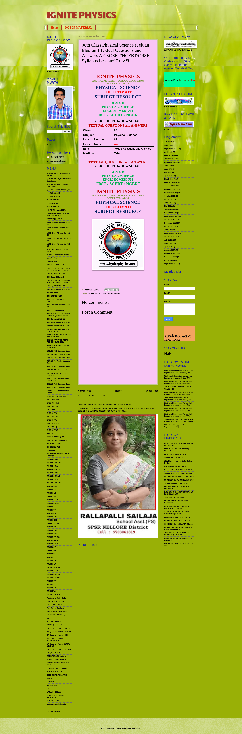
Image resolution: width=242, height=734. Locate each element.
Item (86, 148)
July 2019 (168, 230)
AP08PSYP (51, 510)
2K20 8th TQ (52, 413)
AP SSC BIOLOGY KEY (173, 458)
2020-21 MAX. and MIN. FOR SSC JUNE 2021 (58, 330)
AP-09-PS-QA (52, 479)
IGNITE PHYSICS (81, 14)
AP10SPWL (51, 591)
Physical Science (125, 135)
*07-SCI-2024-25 (53, 196)
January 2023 (169, 159)
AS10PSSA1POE (53, 594)
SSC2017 (50, 678)
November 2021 (170, 193)
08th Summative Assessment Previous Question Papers (58, 269)
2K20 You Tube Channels (57, 440)
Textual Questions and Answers (132, 148)
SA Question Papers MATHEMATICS (55, 639)
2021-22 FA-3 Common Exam (58, 358)
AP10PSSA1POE (53, 574)
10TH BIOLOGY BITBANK (174, 497)
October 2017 (169, 260)
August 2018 (169, 236)
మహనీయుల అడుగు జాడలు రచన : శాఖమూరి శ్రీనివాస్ (177, 329)
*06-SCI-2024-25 (53, 193)
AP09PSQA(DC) (53, 537)
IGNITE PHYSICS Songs (56, 615)
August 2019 (169, 226)
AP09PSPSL (52, 530)
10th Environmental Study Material (178, 473)
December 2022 (170, 162)
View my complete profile (57, 161)
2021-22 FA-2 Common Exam (58, 354)
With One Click (53, 701)
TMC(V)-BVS (52, 685)
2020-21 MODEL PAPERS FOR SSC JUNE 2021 (59, 336)
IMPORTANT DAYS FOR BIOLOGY (178, 517)
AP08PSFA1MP (53, 500)
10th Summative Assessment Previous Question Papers (58, 315)
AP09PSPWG (52, 533)
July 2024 (168, 142)
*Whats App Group (54, 219)
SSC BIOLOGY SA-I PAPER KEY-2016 (179, 524)
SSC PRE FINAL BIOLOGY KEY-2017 (179, 476)
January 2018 (169, 250)
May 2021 (168, 206)
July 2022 (168, 165)
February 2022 (170, 182)
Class (87, 130)
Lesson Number (94, 139)
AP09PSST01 (52, 547)
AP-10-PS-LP (52, 486)
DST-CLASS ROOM (54, 605)
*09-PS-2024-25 (53, 203)
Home (54, 27)
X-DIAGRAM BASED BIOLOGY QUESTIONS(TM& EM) (176, 513)
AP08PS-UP (51, 493)
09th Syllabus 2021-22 (56, 286)
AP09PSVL (51, 554)
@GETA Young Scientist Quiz (59, 190)
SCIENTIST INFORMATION (57, 675)
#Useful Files (52, 258)
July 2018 (168, 240)
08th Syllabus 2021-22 (56, 274)
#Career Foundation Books (58, 255)
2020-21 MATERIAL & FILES (58, 326)
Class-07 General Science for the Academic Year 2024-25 (104, 404)
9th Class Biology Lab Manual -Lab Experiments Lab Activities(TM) (178, 415)
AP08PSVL (51, 507)
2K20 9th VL (52, 433)
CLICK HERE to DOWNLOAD (118, 121)
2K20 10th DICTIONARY (56, 396)
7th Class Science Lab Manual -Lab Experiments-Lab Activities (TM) (178, 377)
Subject (88, 135)
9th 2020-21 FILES (54, 447)
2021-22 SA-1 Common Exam (58, 366)
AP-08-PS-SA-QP (53, 469)
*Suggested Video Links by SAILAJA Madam (58, 214)
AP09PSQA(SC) (53, 540)
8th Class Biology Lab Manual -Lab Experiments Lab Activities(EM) (178, 404)
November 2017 (170, 257)
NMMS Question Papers (56, 625)
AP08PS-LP (51, 490)
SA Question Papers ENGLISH (59, 632)
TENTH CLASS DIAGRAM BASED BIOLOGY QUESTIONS (177, 534)
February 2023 (170, 155)
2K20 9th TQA (52, 430)
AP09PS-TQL (52, 520)
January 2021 (169, 209)
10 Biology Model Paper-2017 (176, 483)
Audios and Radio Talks (56, 598)
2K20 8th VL (52, 420)
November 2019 (170, 223)
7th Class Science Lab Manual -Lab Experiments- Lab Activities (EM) (178, 399)
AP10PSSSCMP (53, 577)
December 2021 (170, 189)
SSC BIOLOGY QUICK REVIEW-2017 (179, 480)
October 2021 (169, 196)
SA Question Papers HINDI (57, 635)
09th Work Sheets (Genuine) (58, 289)
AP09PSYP (51, 557)
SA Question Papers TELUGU (59, 649)
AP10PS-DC (51, 561)
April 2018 (168, 247)
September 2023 (170, 149)
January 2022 (169, 186)
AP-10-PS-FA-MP (53, 483)
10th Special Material (55, 310)
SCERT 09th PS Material (56, 656)
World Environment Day (175, 80)
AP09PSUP (51, 550)
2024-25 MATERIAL (78, 27)
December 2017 (170, 253)
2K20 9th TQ (52, 427)
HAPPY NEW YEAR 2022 (57, 611)
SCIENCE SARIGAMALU (57, 668)
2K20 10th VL (52, 410)
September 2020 (170, 216)
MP (48, 618)
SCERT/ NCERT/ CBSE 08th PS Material (104, 293)
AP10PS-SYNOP (53, 567)
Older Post (152, 390)
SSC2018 (50, 682)
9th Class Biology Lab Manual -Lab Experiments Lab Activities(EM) (178, 409)
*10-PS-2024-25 (53, 207)
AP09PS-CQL (52, 517)
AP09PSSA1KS (53, 544)
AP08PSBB (51, 496)
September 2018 (170, 233)
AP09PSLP (51, 527)
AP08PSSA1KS (53, 503)
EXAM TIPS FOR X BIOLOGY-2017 (178, 470)
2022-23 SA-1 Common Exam (58, 387)
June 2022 (168, 169)
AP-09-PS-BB (52, 473)
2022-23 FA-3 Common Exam (58, 384)
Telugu (118, 153)
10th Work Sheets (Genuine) (58, 322)
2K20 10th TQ (52, 406)
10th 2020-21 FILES (55, 296)
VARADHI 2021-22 (54, 692)
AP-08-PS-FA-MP (53, 462)
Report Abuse (53, 712)
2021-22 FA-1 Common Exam (58, 351)
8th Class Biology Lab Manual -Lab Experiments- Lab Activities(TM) (178, 382)
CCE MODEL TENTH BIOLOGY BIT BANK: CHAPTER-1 (178, 528)
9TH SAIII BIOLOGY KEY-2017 (176, 466)
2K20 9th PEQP (53, 423)
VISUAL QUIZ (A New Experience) (55, 696)
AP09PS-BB (51, 513)
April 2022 (168, 176)
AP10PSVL (51, 584)
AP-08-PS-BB (52, 459)
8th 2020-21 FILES (54, 444)
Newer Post (84, 390)
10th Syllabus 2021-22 (56, 319)
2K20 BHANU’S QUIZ (55, 437)
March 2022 (168, 179)
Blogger (137, 728)
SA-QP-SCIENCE (53, 653)
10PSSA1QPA (52, 292)
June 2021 (168, 203)
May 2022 (168, 172)
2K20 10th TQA (53, 399)
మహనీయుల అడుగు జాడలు (56, 704)
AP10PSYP (51, 588)
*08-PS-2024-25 (53, 200)
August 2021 (169, 199)
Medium (88, 153)
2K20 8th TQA (52, 416)
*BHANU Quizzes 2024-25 (57, 210)
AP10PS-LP (51, 564)
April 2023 (168, 152)
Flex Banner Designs (55, 608)
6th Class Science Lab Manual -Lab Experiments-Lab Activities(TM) (178, 372)
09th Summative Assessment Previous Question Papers (58, 281)
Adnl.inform (51, 450)
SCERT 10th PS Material (56, 659)
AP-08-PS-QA (52, 466)
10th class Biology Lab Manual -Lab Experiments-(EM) (178, 426)
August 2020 (169, 219)
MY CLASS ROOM (54, 621)
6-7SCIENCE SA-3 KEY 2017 (175, 454)
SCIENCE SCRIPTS (54, 672)
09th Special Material (55, 277)
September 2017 (170, 264)
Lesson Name (92, 144)
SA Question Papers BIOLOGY (59, 628)
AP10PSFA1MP (53, 571)
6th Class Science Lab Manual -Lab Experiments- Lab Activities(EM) (178, 393)
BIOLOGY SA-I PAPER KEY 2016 (177, 521)
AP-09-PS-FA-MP (53, 476)
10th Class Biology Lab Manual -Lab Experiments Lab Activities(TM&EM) (178, 420)
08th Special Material (55, 265)
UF (48, 689)
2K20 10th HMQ (53, 403)
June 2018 (168, 243)
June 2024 (168, 145)
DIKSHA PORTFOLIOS (56, 601)
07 (115, 139)
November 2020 (170, 213)
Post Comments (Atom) (98, 396)
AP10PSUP (51, 581)
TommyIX (119, 728)
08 (115, 130)
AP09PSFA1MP (53, 523)
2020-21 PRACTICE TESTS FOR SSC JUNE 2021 (57, 341)
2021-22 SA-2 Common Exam (58, 370)
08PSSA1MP (52, 261)
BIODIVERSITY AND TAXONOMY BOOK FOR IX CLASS (177, 507)
